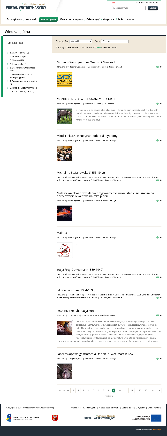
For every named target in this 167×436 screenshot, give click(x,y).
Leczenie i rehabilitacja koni (76, 311)
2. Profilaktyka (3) (18, 56)
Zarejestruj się (152, 2)
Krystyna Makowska (113, 180)
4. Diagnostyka (74, 359)
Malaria (62, 233)
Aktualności (76, 408)
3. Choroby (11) (17, 60)
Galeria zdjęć (128, 408)
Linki (150, 408)
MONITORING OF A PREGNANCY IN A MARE (86, 99)
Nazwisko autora (110, 47)
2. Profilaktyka (74, 315)
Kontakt (157, 408)
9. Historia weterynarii (77, 67)
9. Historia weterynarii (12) (22, 91)
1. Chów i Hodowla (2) (20, 53)
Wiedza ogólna (74, 104)
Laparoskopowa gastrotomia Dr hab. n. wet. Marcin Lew (95, 354)
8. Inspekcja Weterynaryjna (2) (23, 88)
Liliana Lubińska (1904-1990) (76, 290)
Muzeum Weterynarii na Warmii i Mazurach (86, 62)
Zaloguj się (140, 2)
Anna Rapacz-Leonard (104, 104)
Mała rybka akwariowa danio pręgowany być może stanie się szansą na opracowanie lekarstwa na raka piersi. (105, 194)
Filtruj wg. (60, 41)
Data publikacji (73, 47)
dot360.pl (157, 430)
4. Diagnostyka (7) (18, 64)
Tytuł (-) (97, 47)
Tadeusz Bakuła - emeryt (111, 67)
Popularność (87, 47)
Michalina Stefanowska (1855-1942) (81, 172)
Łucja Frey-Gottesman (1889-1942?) (80, 269)
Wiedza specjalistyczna (109, 408)
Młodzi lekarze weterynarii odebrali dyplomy (87, 136)
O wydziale (140, 408)
